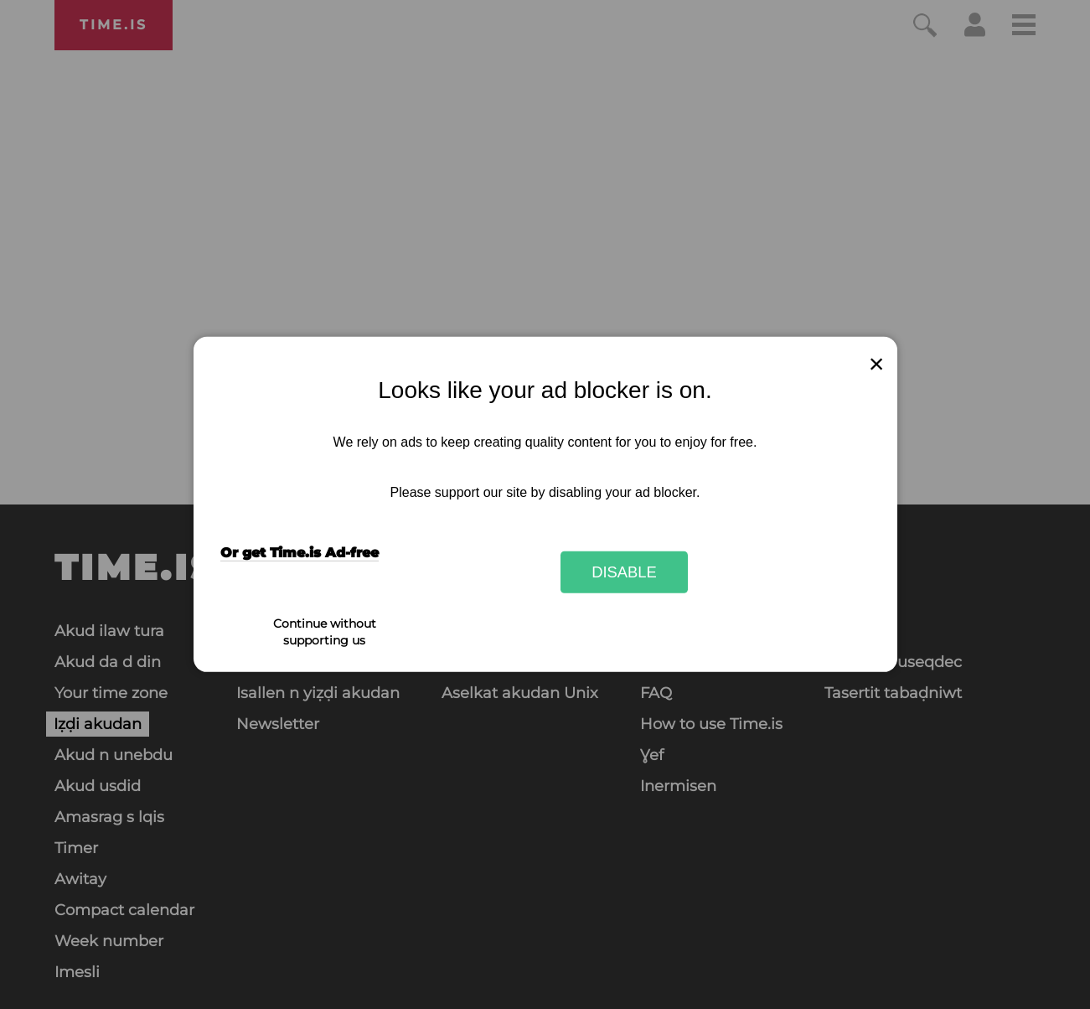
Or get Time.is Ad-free (299, 553)
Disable (624, 572)
